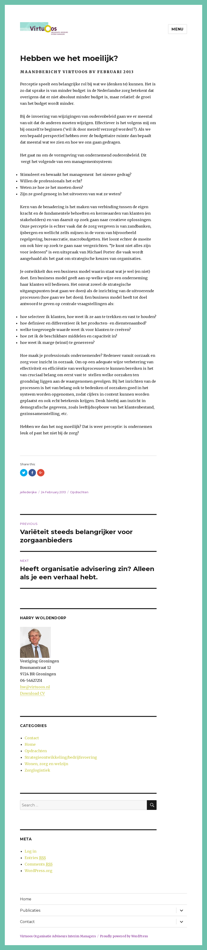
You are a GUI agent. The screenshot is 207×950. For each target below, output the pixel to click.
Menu (178, 29)
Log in (30, 851)
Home (30, 744)
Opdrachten (79, 492)
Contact (32, 738)
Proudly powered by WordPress (124, 936)
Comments (38, 864)
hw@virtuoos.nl (35, 687)
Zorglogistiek (37, 770)
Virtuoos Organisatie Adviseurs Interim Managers (58, 936)
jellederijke (28, 492)
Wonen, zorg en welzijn (46, 763)
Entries (35, 857)
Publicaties (30, 910)
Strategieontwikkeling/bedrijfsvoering (61, 757)
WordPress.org (38, 870)
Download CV (32, 693)
